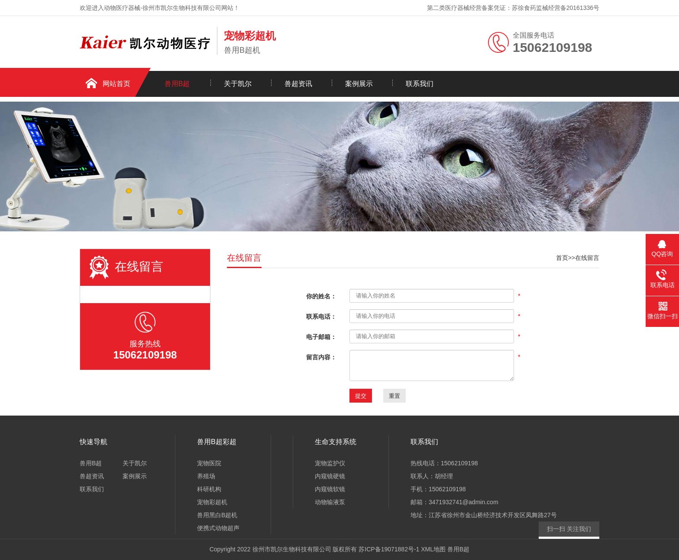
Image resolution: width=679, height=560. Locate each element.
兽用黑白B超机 (217, 515)
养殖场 (206, 476)
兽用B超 (177, 83)
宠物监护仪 (330, 463)
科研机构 (209, 489)
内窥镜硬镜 (330, 476)
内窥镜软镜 (330, 489)
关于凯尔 (238, 83)
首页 (562, 257)
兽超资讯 (298, 83)
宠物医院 (209, 463)
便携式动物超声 (218, 528)
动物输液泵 (330, 502)
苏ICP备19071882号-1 (389, 549)
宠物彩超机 (212, 502)
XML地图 (433, 549)
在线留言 (587, 257)
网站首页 (116, 83)
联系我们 (419, 83)
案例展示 (359, 83)
